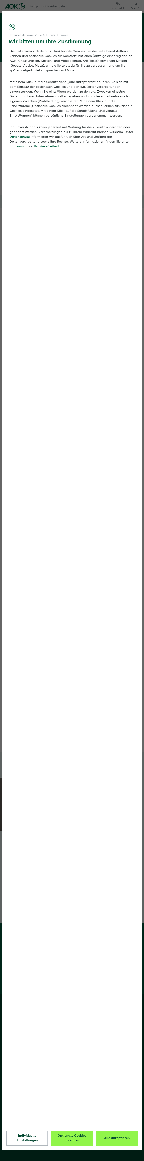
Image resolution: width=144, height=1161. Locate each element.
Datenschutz (47, 141)
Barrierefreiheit (74, 151)
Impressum (46, 151)
